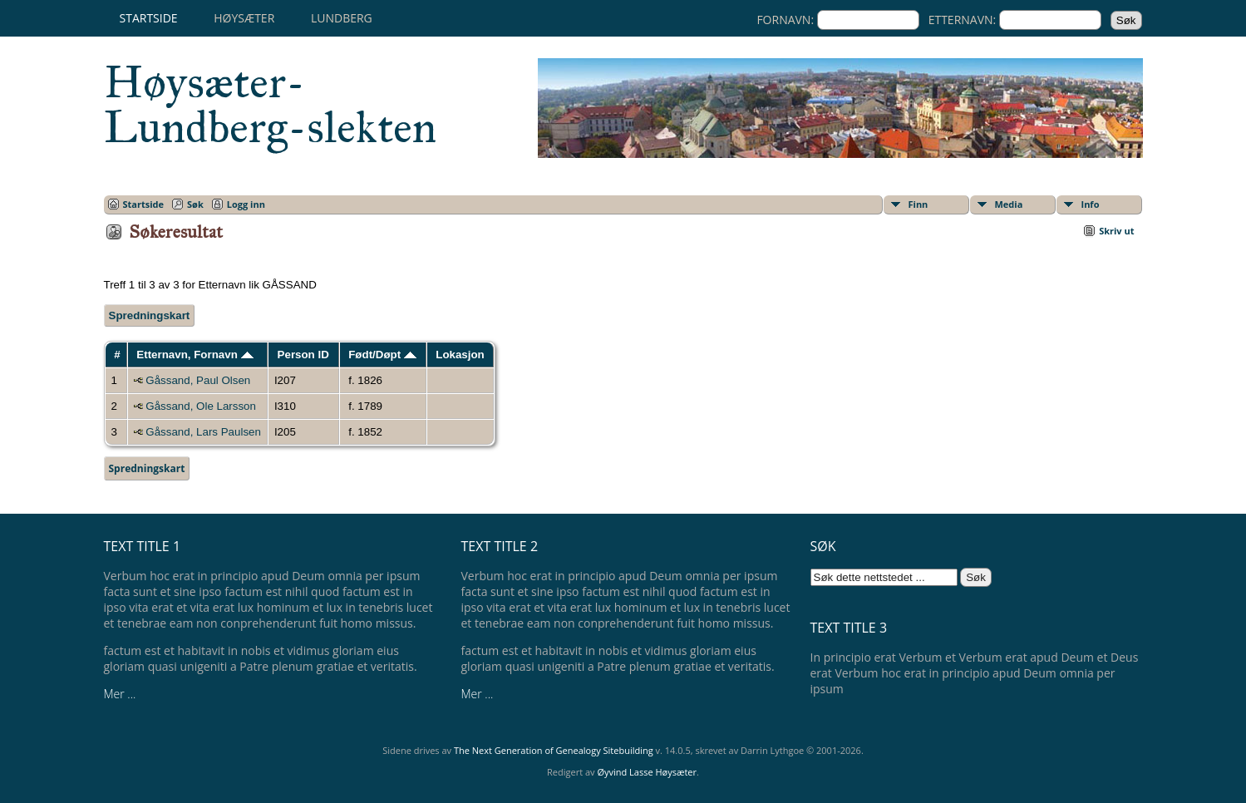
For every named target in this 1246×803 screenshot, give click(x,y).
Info (1090, 204)
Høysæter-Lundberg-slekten (270, 105)
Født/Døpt (382, 354)
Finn (918, 204)
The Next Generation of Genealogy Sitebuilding (553, 750)
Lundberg (341, 18)
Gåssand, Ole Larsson (200, 406)
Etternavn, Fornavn (194, 354)
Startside (149, 18)
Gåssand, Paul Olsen (197, 380)
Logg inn (246, 204)
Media (1009, 204)
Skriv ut (1116, 230)
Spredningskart (149, 315)
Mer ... (120, 694)
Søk (195, 204)
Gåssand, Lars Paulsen (203, 432)
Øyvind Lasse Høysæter (647, 772)
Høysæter (244, 18)
